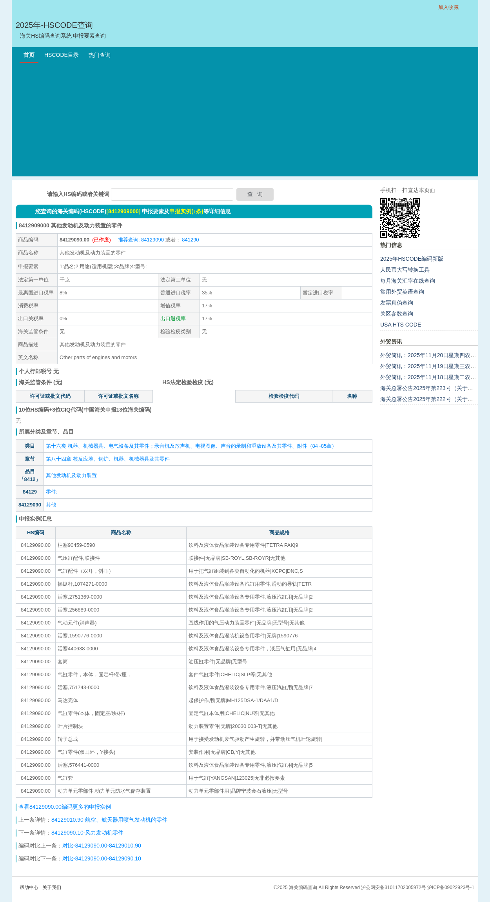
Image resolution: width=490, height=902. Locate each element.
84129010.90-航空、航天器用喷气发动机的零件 (109, 820)
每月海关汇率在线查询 (407, 281)
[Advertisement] (245, 121)
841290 (190, 240)
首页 (29, 55)
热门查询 (100, 55)
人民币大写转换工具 (405, 270)
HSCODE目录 (61, 55)
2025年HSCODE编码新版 (411, 259)
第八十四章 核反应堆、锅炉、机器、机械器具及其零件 (108, 459)
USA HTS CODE (400, 324)
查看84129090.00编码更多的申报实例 (64, 807)
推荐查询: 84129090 (141, 240)
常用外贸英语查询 (402, 292)
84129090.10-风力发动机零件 (87, 832)
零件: (52, 492)
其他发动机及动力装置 (71, 475)
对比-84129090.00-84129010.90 (101, 845)
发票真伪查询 (396, 302)
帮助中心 (29, 887)
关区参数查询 (396, 313)
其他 (51, 505)
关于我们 (51, 887)
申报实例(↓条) (186, 211)
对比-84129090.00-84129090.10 (101, 858)
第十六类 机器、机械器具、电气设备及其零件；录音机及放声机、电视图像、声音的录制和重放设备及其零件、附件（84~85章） (191, 446)
